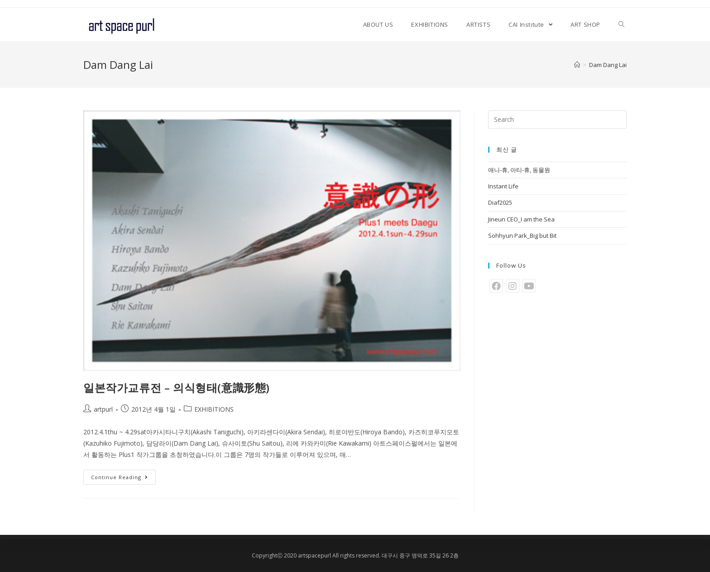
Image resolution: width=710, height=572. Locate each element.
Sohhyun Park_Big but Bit (522, 235)
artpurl (103, 409)
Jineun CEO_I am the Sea (521, 219)
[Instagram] (512, 286)
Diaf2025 (500, 202)
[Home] (577, 65)
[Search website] (621, 24)
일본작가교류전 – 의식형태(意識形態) (176, 387)
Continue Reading (119, 477)
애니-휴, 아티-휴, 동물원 (519, 170)
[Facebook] (496, 286)
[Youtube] (529, 286)
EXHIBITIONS (214, 409)
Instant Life (503, 186)
